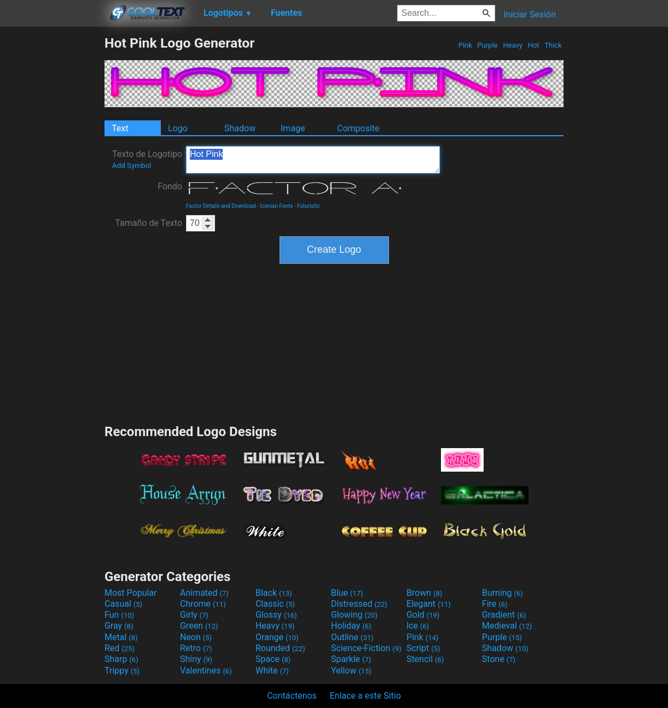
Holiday (351, 625)
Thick (553, 45)
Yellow (351, 670)
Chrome (203, 604)
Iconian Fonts (276, 206)
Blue (347, 593)
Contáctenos (292, 695)
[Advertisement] (52, 199)
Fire (495, 604)
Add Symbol (131, 165)
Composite (358, 128)
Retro (196, 648)
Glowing (354, 615)
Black (273, 593)
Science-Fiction (366, 648)
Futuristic (308, 206)
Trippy (122, 670)
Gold (423, 615)
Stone (498, 659)
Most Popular (130, 593)
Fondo (170, 186)
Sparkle (351, 659)
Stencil (425, 659)
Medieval (507, 625)
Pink (465, 45)
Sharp (121, 659)
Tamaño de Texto (148, 223)
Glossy (276, 615)
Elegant (428, 604)
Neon (196, 637)
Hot (533, 45)
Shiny (196, 659)
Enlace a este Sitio (365, 695)
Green (199, 625)
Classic (275, 604)
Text (120, 128)
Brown (424, 593)
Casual (123, 604)
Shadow (239, 128)
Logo (178, 128)
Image (293, 128)
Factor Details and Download (220, 206)
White (272, 670)
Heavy (512, 45)
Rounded (280, 648)
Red (119, 648)
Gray (118, 625)
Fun (119, 615)
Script (423, 648)
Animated (204, 593)
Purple (487, 45)
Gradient (504, 615)
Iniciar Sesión (529, 14)
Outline (352, 637)
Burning (502, 593)
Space (273, 659)
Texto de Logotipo (147, 159)
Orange (277, 637)
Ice (417, 625)
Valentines (206, 670)
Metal (121, 637)
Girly (194, 615)
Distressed (359, 604)
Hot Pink (313, 159)
